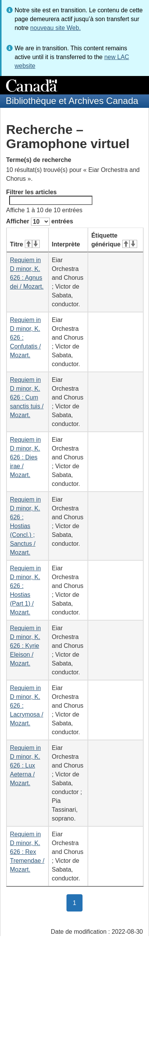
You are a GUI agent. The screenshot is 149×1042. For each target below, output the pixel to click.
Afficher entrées (39, 222)
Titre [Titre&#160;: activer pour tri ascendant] (25, 244)
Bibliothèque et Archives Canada (72, 101)
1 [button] (78, 902)
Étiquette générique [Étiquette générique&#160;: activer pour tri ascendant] (114, 240)
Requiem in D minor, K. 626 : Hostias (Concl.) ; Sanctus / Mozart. (25, 526)
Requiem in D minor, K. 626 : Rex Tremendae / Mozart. (27, 852)
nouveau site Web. (55, 28)
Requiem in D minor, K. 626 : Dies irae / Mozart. (25, 457)
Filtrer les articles (49, 197)
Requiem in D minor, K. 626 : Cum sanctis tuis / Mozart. (27, 397)
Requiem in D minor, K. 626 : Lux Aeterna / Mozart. (25, 765)
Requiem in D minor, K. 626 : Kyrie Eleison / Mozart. (25, 646)
